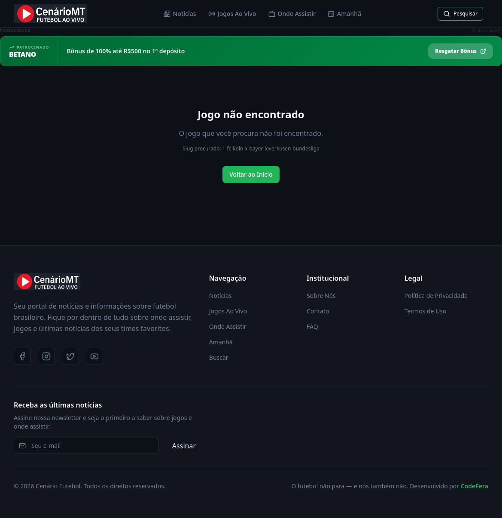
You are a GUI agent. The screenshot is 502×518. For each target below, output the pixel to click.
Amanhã (344, 13)
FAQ (312, 326)
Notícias (180, 13)
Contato (318, 311)
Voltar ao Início (251, 174)
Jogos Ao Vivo (232, 13)
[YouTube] (94, 356)
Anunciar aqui (487, 30)
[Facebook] (22, 356)
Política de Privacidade (436, 295)
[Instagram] (46, 356)
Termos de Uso (426, 311)
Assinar (184, 446)
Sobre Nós (321, 295)
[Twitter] (70, 356)
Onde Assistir (292, 13)
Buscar (218, 357)
